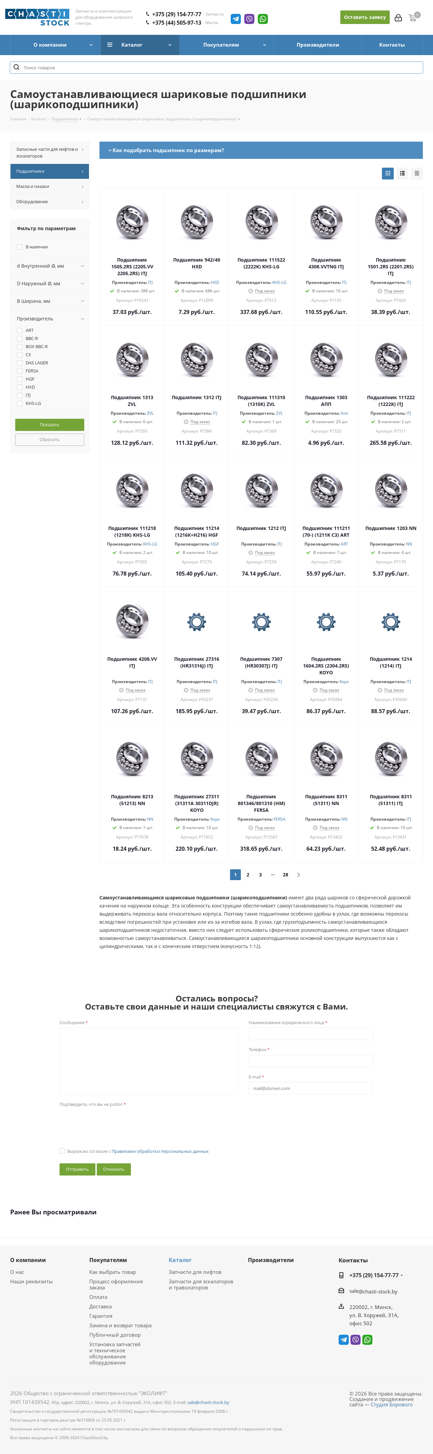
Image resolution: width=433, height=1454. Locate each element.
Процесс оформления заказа (116, 1284)
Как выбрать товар (112, 1271)
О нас (17, 1271)
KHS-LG (279, 282)
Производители (271, 1260)
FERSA (280, 819)
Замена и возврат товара (120, 1325)
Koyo (344, 681)
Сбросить (50, 439)
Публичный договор (115, 1334)
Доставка (100, 1306)
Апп (344, 413)
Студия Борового (392, 1404)
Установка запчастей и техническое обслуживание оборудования (115, 1353)
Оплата (98, 1296)
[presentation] (111, 1123)
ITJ (150, 282)
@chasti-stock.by (378, 1291)
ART (344, 544)
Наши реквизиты (31, 1281)
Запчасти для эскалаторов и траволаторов (201, 1284)
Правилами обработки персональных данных (160, 1151)
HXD (215, 282)
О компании (28, 1260)
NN (409, 544)
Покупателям (108, 1260)
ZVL (150, 413)
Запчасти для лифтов (195, 1271)
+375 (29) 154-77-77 (176, 14)
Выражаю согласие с (138, 1151)
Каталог (180, 1260)
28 (285, 874)
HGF (215, 544)
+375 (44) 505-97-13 (176, 22)
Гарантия (100, 1315)
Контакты (353, 1260)
